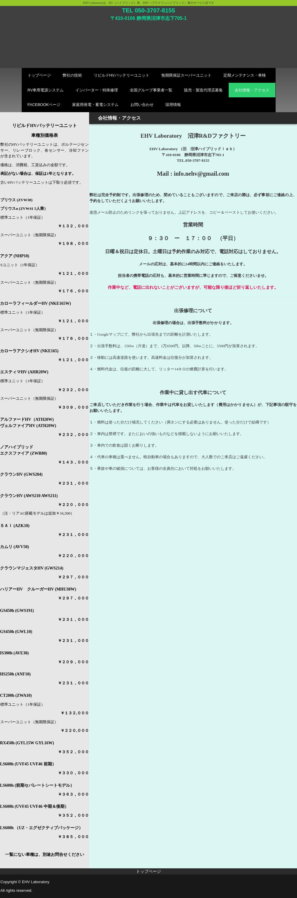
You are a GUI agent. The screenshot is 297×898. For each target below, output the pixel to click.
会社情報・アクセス (252, 90)
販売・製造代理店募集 (203, 90)
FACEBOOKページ (44, 104)
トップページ (39, 75)
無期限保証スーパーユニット (186, 75)
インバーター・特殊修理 (96, 90)
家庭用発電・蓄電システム (95, 104)
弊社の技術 (72, 75)
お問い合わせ (142, 104)
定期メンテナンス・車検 (244, 75)
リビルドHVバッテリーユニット (121, 75)
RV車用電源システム (46, 90)
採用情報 (173, 104)
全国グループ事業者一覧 (151, 90)
